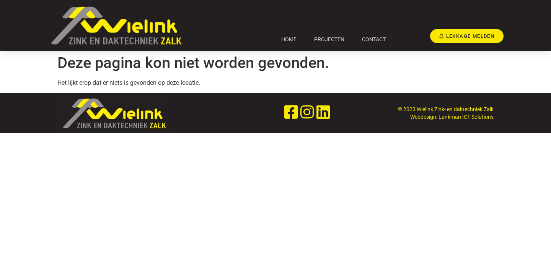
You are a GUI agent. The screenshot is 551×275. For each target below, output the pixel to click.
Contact (374, 39)
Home (289, 39)
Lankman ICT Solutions (466, 117)
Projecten (329, 39)
